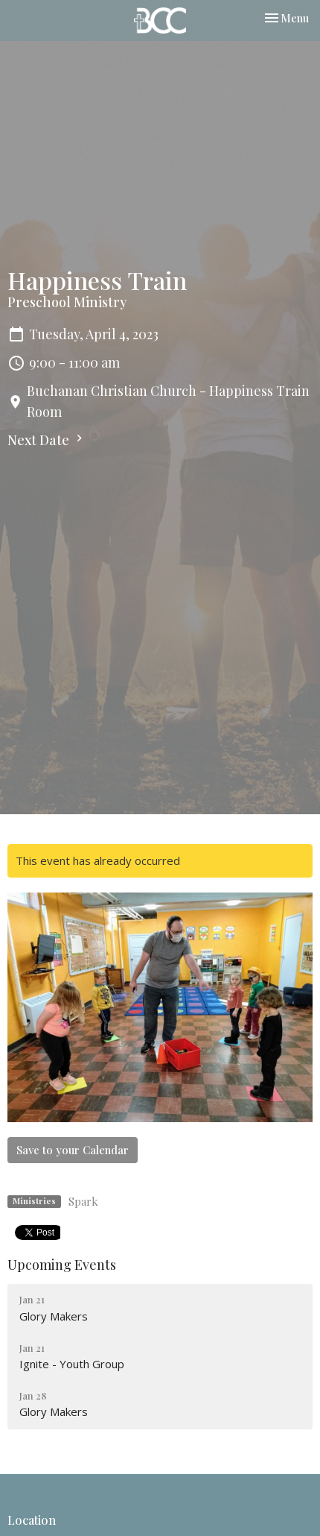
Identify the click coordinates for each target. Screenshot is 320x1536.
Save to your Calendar (72, 1149)
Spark (83, 1201)
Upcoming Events (61, 1265)
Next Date (46, 440)
